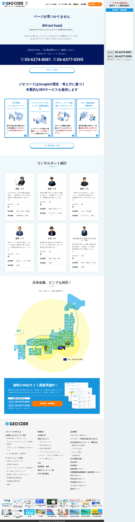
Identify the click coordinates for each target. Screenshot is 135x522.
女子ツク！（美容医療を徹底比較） (18, 513)
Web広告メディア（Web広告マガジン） (74, 503)
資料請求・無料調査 (47, 403)
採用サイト (74, 489)
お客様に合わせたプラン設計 (15, 435)
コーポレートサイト (77, 485)
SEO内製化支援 (75, 459)
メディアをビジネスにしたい (50, 452)
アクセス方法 (77, 449)
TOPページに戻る (52, 70)
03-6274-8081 (38, 59)
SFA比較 (29, 512)
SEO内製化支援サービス (7, 502)
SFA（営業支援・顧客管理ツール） (41, 503)
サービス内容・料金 (64, 4)
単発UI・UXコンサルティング (17, 474)
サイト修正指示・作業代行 (16, 453)
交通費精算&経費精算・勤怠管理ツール (84, 472)
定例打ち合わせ (12, 464)
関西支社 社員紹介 (78, 445)
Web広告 (73, 462)
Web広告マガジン (76, 479)
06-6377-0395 (70, 59)
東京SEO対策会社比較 (52, 512)
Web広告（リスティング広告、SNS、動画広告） (18, 503)
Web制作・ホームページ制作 (29, 502)
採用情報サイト (7, 512)
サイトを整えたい (46, 458)
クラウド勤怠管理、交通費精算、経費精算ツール (52, 503)
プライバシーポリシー (78, 435)
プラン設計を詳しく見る (52, 145)
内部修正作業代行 (13, 481)
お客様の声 (42, 435)
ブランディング (45, 442)
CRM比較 (41, 512)
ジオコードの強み (51, 4)
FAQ (39, 463)
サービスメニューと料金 (14, 458)
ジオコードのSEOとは (13, 431)
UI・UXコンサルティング (16, 471)
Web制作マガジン (76, 482)
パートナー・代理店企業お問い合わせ (84, 439)
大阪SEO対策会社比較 (63, 512)
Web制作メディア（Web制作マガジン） (86, 503)
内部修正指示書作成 (14, 478)
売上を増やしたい (46, 445)
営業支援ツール (76, 469)
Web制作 (73, 465)
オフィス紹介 (77, 452)
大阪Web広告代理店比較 (86, 512)
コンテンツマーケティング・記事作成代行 (20, 443)
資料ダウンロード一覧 (46, 470)
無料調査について (95, 4)
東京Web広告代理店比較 (74, 512)
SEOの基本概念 (43, 473)
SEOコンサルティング (15, 461)
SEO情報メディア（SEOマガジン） (63, 503)
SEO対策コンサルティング (16, 438)
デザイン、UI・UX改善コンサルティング (20, 449)
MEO (8, 484)
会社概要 (83, 4)
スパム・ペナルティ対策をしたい (52, 455)
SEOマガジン (75, 475)
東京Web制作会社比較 (97, 512)
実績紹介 (76, 4)
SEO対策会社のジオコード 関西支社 (84, 442)
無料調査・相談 (43, 466)
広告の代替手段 (45, 448)
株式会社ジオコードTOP (97, 502)
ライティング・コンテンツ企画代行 (20, 468)
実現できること (43, 439)
